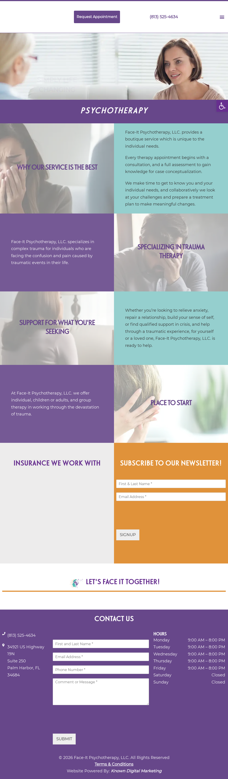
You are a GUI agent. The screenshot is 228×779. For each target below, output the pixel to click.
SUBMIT (64, 738)
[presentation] (150, 522)
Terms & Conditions (114, 764)
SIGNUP (128, 534)
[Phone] (101, 669)
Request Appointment (97, 17)
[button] (222, 106)
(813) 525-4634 (160, 16)
